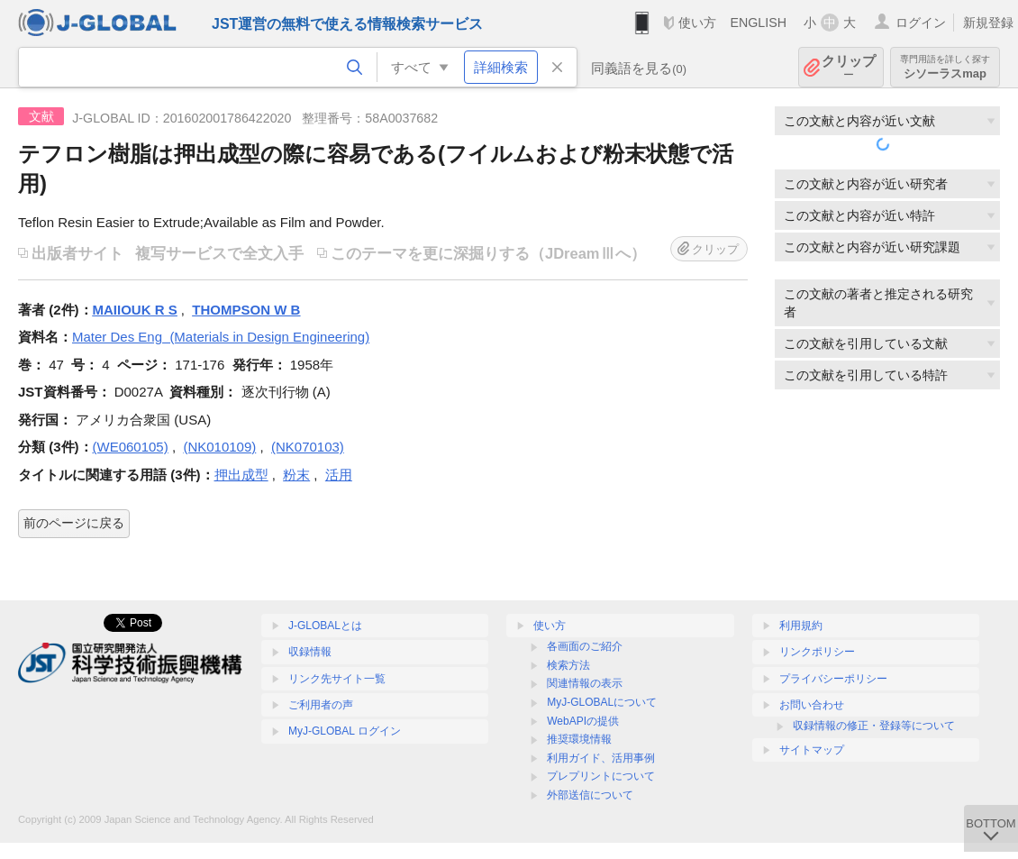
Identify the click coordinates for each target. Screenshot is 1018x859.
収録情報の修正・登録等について (874, 725)
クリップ (849, 67)
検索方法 (568, 665)
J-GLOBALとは (325, 625)
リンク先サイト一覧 (337, 678)
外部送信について (590, 795)
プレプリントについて (601, 776)
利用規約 (801, 625)
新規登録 (988, 22)
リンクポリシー (817, 651)
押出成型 (241, 474)
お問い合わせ (811, 705)
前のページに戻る (73, 523)
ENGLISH (758, 22)
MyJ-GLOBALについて (602, 702)
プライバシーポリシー (833, 678)
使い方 (697, 22)
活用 (338, 474)
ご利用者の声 (320, 705)
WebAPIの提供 (583, 721)
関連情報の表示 (585, 683)
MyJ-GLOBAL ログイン (344, 731)
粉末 (296, 474)
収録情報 (310, 651)
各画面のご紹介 (585, 646)
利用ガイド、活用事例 (601, 758)
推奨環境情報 (579, 739)
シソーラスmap (945, 67)
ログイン (920, 22)
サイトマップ (811, 750)
